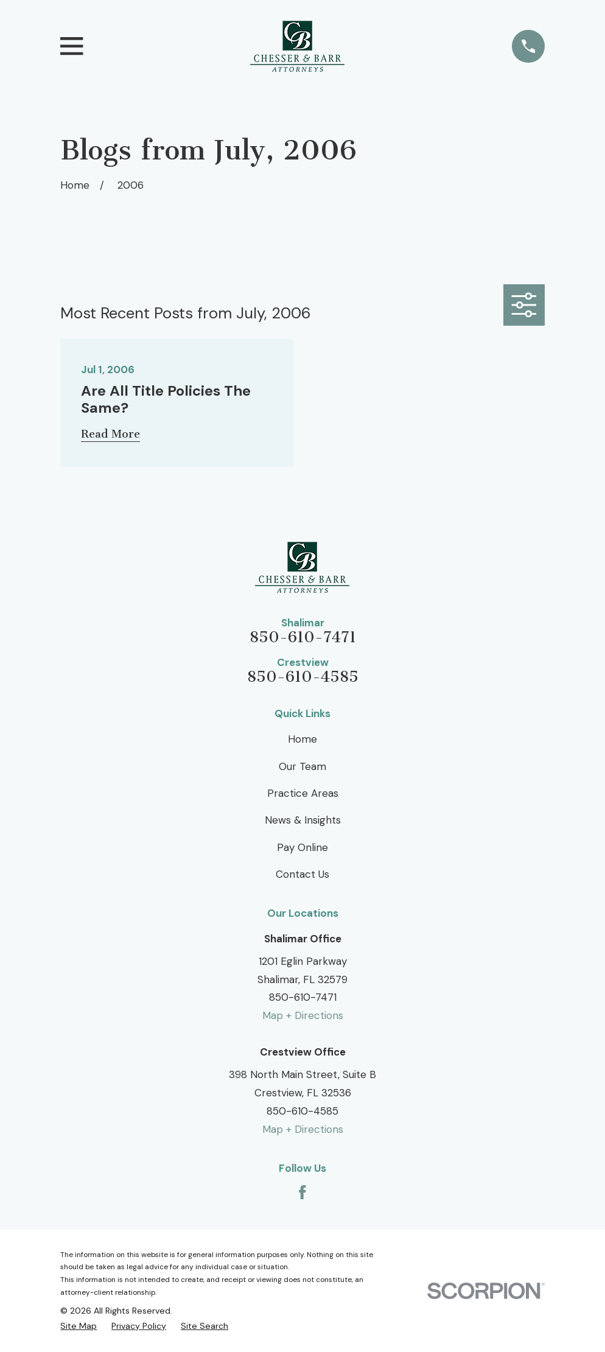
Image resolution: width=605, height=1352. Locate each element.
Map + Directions (302, 1015)
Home (302, 739)
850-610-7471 (303, 638)
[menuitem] (78, 1326)
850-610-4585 (302, 677)
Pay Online (302, 847)
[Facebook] (302, 1192)
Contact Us (302, 874)
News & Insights (303, 820)
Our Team (302, 766)
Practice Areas (302, 793)
